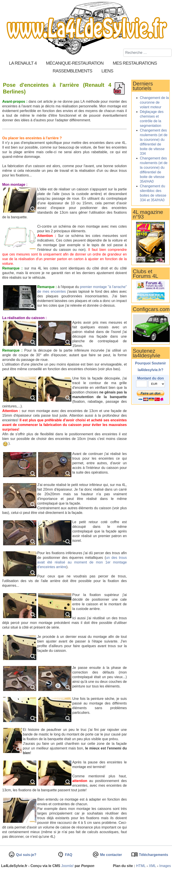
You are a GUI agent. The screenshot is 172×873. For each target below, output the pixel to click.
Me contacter (110, 855)
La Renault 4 (23, 63)
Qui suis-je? (25, 855)
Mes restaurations (135, 63)
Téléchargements (153, 855)
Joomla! (67, 866)
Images (165, 866)
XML (152, 866)
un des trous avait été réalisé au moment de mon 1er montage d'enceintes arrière (82, 562)
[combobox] (147, 53)
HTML (141, 866)
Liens (107, 70)
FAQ (68, 855)
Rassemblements (72, 70)
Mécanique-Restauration (75, 63)
